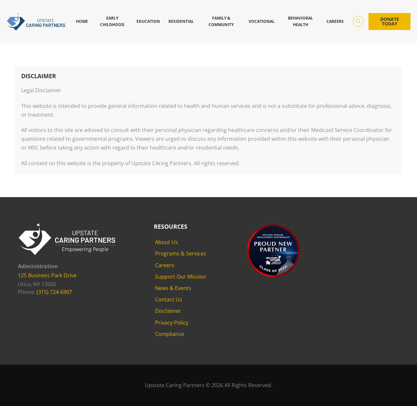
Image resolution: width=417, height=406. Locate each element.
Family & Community (221, 21)
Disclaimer (168, 310)
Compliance (169, 334)
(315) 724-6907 (54, 292)
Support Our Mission (180, 276)
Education (148, 21)
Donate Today (389, 21)
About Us (166, 242)
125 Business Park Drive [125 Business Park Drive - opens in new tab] (47, 275)
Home (82, 21)
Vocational (262, 21)
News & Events (173, 288)
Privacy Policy (171, 322)
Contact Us (168, 299)
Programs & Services (180, 253)
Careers (335, 21)
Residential (181, 21)
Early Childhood (112, 21)
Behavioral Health (300, 21)
